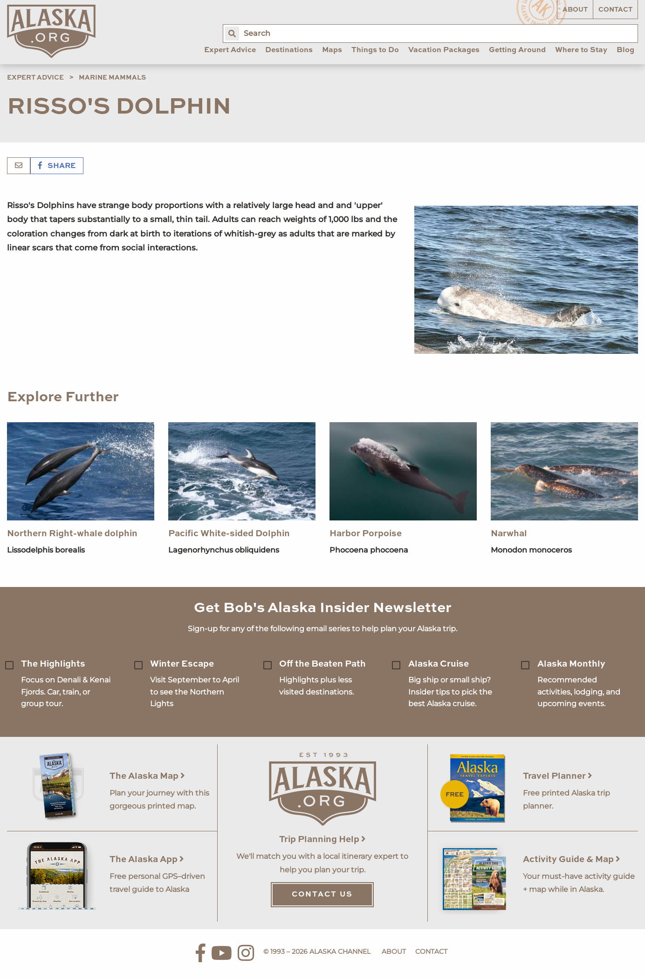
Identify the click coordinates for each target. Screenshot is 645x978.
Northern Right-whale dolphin (72, 533)
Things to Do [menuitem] (375, 50)
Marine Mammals (112, 77)
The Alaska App (147, 859)
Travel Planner (557, 776)
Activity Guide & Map (571, 859)
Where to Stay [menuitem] (581, 50)
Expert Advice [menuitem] (230, 50)
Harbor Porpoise (365, 533)
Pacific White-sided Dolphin (229, 533)
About (575, 10)
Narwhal (509, 533)
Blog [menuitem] (625, 50)
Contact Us (322, 894)
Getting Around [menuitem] (517, 50)
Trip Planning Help (322, 839)
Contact (615, 10)
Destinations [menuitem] (289, 50)
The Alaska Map (147, 776)
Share (56, 166)
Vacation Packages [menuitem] (444, 50)
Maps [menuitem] (332, 50)
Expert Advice (35, 77)
